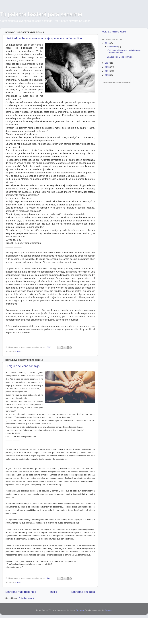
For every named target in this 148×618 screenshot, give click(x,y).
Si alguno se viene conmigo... (24, 366)
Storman (80, 610)
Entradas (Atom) (26, 598)
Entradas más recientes (20, 591)
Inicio (53, 591)
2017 (107, 63)
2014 (107, 71)
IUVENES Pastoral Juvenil (114, 32)
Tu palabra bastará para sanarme (41, 14)
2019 (107, 43)
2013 (107, 75)
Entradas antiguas (83, 591)
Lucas (18, 351)
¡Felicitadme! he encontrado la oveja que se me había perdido (44, 38)
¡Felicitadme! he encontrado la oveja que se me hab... (124, 51)
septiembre (112, 47)
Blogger (108, 610)
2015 (107, 67)
